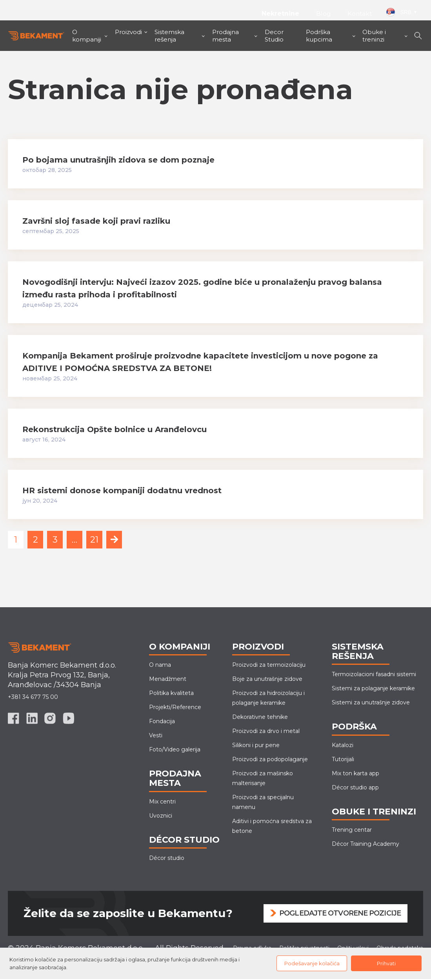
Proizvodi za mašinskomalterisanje (262, 778)
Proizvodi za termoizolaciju (269, 664)
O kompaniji (86, 35)
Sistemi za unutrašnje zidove (371, 702)
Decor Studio (274, 35)
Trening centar (352, 829)
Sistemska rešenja (169, 35)
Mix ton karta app (355, 773)
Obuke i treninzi (374, 35)
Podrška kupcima (319, 35)
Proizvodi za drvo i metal (266, 731)
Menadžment (167, 678)
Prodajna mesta (225, 35)
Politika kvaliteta (171, 693)
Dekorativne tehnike (260, 716)
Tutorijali (343, 759)
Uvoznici (160, 815)
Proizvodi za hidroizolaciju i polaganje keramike (268, 697)
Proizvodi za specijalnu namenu (263, 802)
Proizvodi (128, 32)
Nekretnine (279, 13)
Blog (323, 13)
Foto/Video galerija (174, 749)
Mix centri (162, 801)
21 (94, 539)
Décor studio (166, 857)
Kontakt (359, 13)
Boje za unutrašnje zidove (267, 678)
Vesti (155, 735)
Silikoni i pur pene (256, 745)
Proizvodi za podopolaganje (270, 759)
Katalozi (342, 745)
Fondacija (162, 721)
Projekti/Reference (175, 707)
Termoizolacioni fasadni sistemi (374, 674)
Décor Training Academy (365, 843)
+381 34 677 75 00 (33, 696)
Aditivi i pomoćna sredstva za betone (272, 826)
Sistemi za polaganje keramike (373, 688)
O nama (160, 664)
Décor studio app (355, 787)
